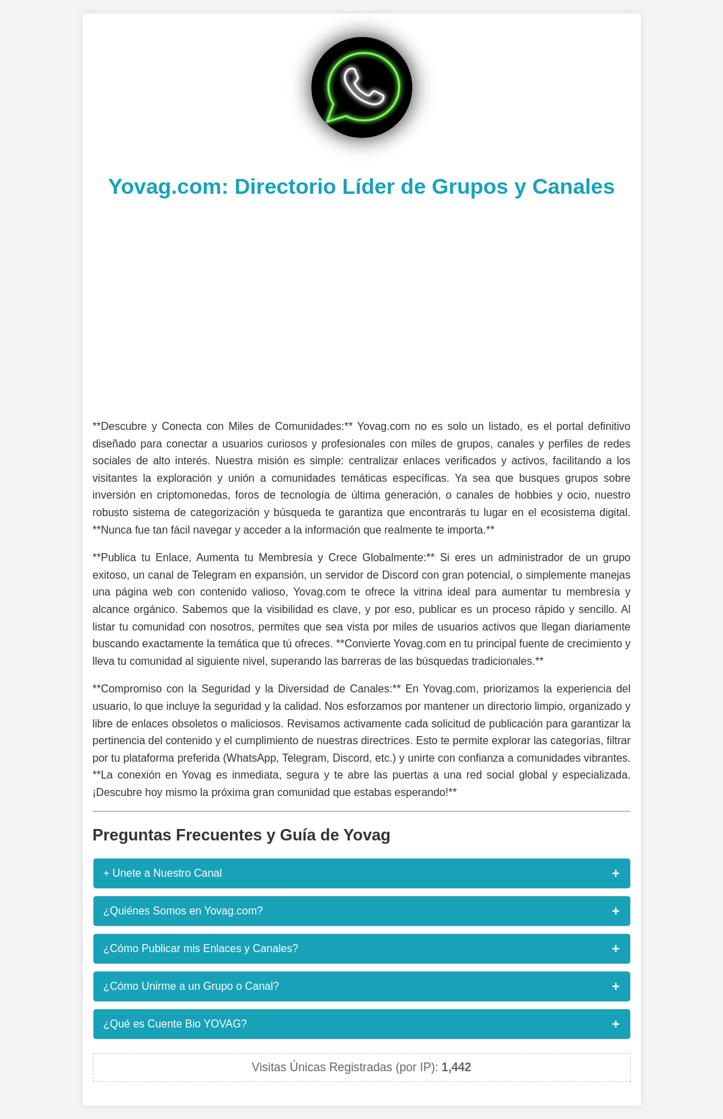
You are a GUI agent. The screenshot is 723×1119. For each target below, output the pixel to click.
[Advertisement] (362, 307)
